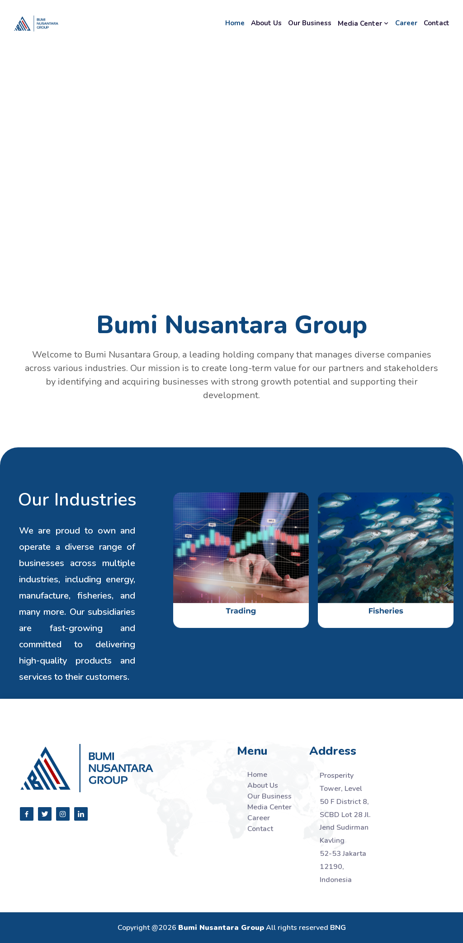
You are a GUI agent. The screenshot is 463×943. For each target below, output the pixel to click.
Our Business (309, 23)
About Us (266, 23)
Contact (436, 23)
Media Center (363, 23)
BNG (338, 928)
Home (235, 23)
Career (406, 23)
